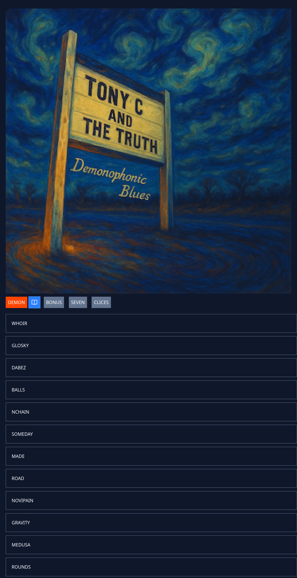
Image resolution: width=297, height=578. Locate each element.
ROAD (18, 478)
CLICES (101, 302)
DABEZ (19, 368)
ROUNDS (21, 567)
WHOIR (19, 323)
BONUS (54, 302)
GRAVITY (21, 523)
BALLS (18, 390)
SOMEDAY (22, 434)
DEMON (16, 302)
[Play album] (34, 302)
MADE (18, 456)
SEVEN (78, 302)
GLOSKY (20, 345)
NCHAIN (20, 412)
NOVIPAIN (22, 500)
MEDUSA (21, 545)
